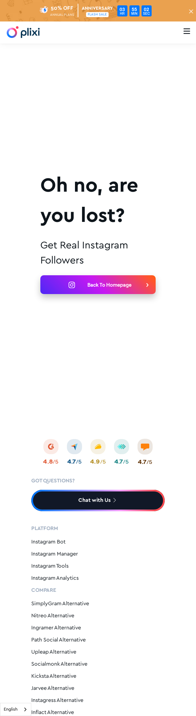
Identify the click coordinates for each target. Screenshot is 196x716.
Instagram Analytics (55, 578)
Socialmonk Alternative (59, 664)
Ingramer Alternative (56, 628)
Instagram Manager (54, 554)
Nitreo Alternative (52, 616)
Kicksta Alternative (53, 676)
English (10, 709)
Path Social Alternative (58, 640)
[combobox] (15, 709)
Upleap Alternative (53, 652)
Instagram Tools (50, 566)
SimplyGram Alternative (60, 604)
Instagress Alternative (57, 700)
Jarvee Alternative (52, 688)
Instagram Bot (48, 542)
